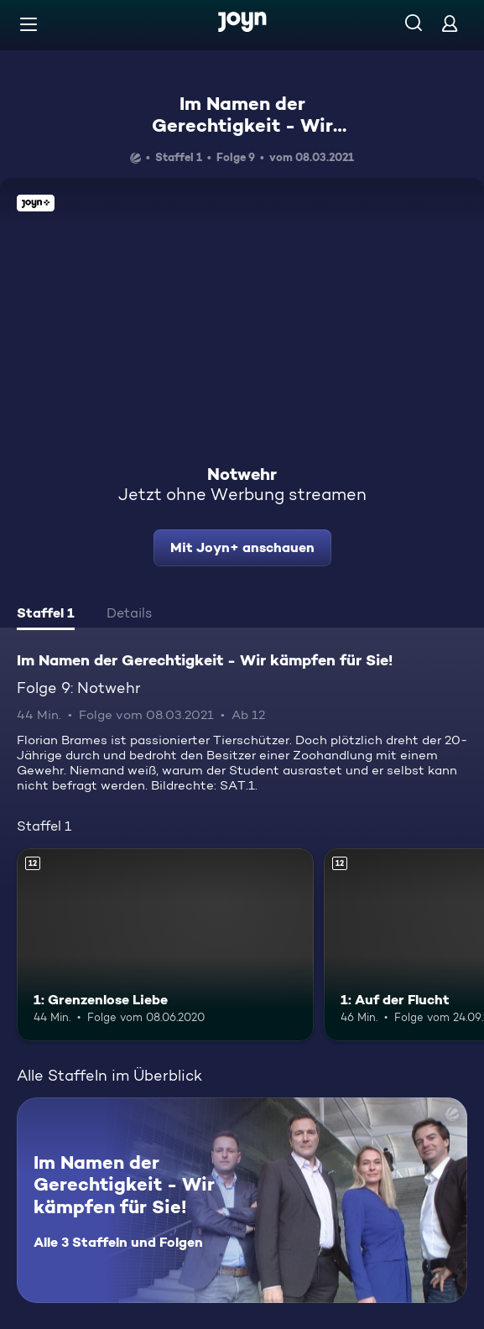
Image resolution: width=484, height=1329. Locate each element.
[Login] (449, 23)
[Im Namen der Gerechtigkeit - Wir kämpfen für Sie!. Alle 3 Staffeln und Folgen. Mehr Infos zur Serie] (242, 1200)
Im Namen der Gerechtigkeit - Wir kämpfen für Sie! (242, 125)
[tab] (45, 615)
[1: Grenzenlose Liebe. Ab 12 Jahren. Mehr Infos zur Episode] (165, 944)
